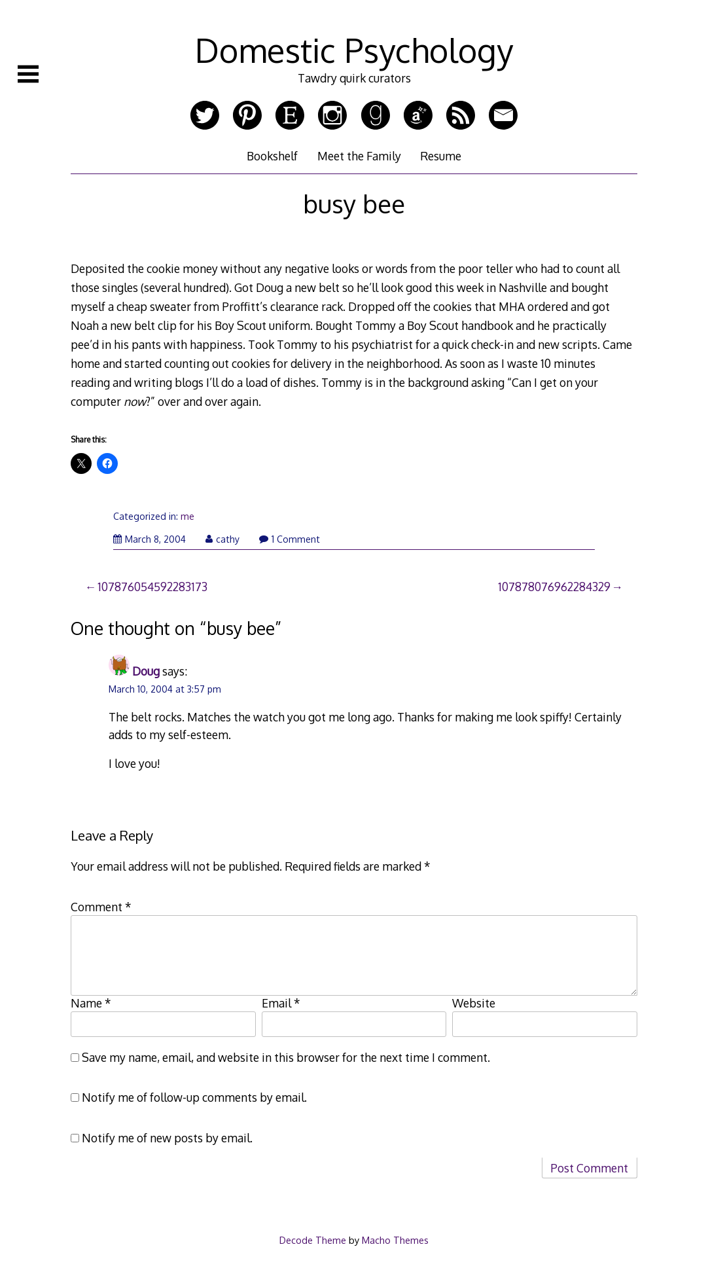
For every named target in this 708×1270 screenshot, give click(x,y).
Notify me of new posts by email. (167, 1138)
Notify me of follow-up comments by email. (194, 1097)
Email (281, 1003)
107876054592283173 (152, 586)
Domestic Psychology (354, 50)
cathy (222, 539)
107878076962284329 (554, 586)
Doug (146, 671)
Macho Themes (395, 1240)
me (187, 516)
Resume (440, 156)
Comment (101, 906)
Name (91, 1003)
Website (473, 1003)
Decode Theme (312, 1240)
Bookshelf (272, 156)
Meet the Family (359, 156)
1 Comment (289, 539)
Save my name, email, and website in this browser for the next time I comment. (286, 1057)
